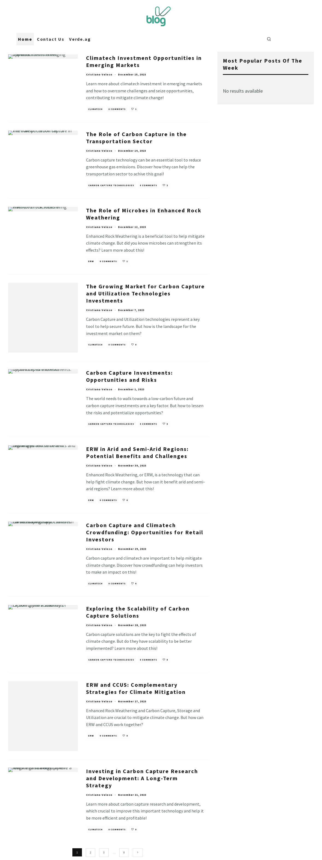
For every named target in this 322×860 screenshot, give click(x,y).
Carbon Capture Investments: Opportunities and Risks (129, 373)
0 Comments (117, 109)
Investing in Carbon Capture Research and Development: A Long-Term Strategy (142, 764)
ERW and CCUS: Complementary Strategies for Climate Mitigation (136, 685)
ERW (91, 261)
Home (25, 39)
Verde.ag (80, 39)
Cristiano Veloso (99, 74)
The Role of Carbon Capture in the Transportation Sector (136, 138)
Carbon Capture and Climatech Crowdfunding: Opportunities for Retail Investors (144, 529)
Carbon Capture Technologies (111, 185)
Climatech (95, 109)
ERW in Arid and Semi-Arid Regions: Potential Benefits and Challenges (137, 449)
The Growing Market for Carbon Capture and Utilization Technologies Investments (145, 293)
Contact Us (50, 39)
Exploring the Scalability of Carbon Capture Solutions (138, 609)
